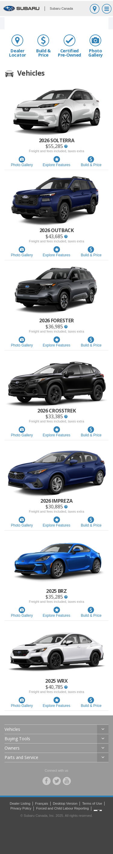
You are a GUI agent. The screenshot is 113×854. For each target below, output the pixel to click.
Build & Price (43, 46)
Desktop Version (65, 803)
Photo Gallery (95, 46)
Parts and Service (21, 757)
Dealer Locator (17, 46)
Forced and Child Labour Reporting (62, 808)
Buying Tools (17, 738)
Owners (12, 748)
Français (41, 803)
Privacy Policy (20, 808)
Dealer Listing (20, 803)
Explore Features (56, 161)
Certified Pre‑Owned (69, 46)
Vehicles (12, 729)
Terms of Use (92, 803)
